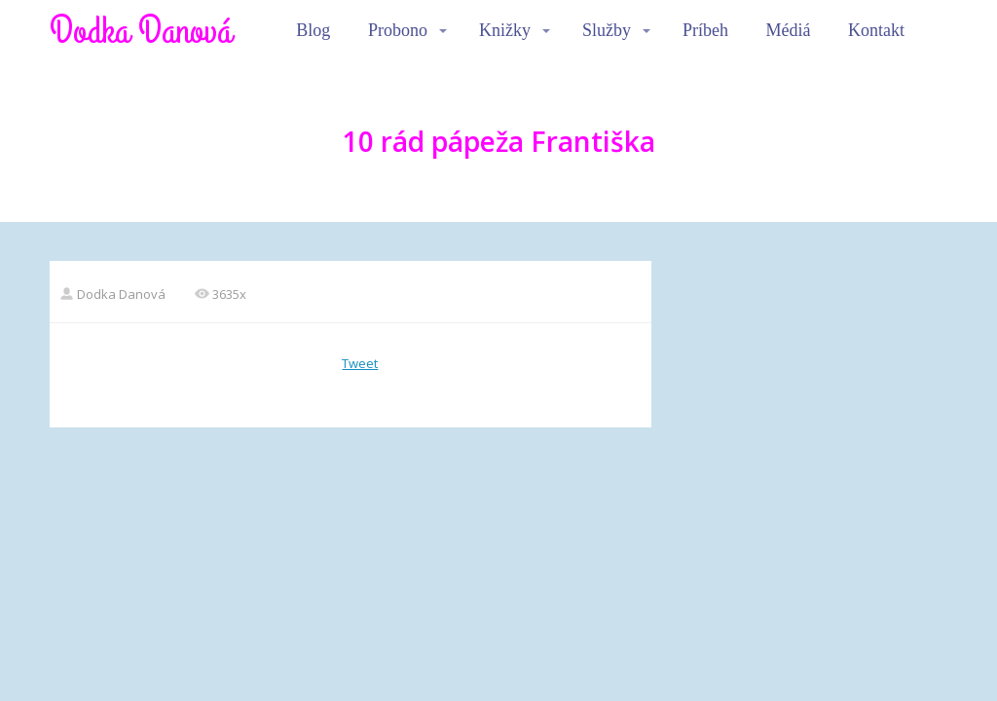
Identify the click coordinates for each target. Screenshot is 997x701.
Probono (397, 30)
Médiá (788, 30)
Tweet (360, 363)
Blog (313, 30)
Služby (606, 30)
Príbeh (705, 30)
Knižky (505, 30)
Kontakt (876, 30)
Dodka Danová (141, 31)
